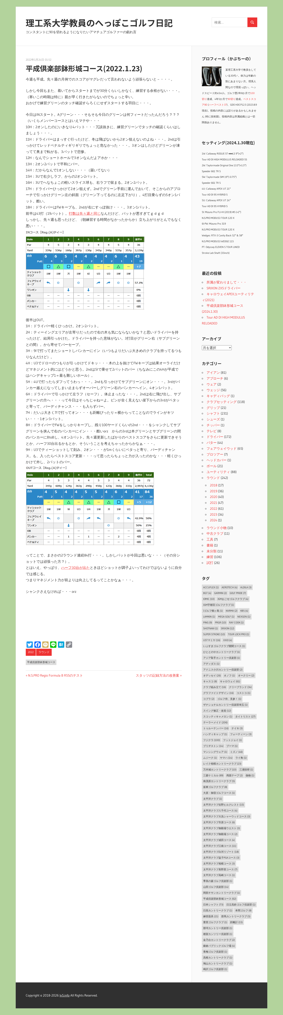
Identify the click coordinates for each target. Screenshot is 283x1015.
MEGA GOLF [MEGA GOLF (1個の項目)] (226, 616)
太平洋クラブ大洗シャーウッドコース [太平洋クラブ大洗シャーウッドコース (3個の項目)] (226, 816)
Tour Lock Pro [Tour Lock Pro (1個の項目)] (238, 634)
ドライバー (215, 437)
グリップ (213, 408)
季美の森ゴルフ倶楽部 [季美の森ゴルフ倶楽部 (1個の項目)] (217, 881)
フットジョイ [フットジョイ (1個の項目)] (232, 740)
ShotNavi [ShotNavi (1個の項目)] (210, 628)
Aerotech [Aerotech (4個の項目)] (229, 587)
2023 (213, 514)
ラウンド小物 (217, 528)
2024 (213, 520)
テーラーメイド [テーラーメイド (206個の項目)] (215, 722)
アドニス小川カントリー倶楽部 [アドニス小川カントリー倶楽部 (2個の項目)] (223, 669)
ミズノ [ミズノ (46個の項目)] (236, 751)
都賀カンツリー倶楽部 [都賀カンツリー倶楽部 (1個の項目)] (217, 934)
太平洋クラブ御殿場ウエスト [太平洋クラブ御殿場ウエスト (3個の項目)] (221, 828)
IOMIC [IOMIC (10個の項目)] (209, 598)
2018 (213, 485)
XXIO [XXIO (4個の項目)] (227, 640)
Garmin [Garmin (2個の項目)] (220, 593)
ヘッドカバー (217, 460)
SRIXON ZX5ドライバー (224, 288)
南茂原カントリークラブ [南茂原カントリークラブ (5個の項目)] (219, 781)
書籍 (210, 545)
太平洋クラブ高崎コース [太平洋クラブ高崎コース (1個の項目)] (219, 875)
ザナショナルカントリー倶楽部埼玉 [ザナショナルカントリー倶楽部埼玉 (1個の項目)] (225, 704)
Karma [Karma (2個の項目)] (231, 610)
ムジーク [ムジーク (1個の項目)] (210, 757)
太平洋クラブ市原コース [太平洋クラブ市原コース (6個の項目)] (219, 822)
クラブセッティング (222, 402)
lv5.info (65, 995)
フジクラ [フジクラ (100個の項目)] (211, 740)
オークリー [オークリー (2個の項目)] (246, 675)
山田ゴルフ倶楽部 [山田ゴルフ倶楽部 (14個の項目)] (216, 886)
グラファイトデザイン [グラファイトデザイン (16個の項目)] (218, 692)
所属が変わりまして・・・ (227, 282)
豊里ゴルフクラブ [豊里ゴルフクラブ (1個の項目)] (215, 922)
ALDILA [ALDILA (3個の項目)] (246, 587)
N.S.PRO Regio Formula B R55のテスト (55, 675)
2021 (213, 503)
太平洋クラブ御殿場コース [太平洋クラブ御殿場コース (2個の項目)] (220, 834)
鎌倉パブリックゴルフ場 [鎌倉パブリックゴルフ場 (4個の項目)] (219, 945)
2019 (213, 491)
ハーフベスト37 (218, 104)
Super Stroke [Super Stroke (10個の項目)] (214, 634)
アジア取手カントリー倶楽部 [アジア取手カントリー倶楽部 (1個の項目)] (221, 657)
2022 (31, 652)
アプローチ (215, 378)
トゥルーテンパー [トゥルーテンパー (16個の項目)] (216, 728)
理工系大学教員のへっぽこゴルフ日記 (99, 22)
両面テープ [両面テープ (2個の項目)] (234, 775)
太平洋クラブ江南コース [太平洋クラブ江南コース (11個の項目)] (219, 845)
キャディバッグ (218, 396)
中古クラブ (215, 533)
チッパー (213, 425)
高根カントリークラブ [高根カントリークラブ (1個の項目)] (217, 957)
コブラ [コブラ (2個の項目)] (208, 698)
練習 (210, 557)
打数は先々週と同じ (85, 213)
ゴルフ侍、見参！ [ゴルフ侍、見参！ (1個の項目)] (229, 698)
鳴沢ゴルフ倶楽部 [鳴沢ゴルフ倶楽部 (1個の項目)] (215, 969)
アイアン (213, 372)
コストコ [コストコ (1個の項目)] (243, 692)
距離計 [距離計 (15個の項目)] (236, 922)
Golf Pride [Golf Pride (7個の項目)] (238, 593)
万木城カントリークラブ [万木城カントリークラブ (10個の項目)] (219, 769)
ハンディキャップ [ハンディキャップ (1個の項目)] (215, 734)
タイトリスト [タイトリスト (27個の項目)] (245, 716)
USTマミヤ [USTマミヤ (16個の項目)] (211, 640)
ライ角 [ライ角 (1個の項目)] (241, 757)
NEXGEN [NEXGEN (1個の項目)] (243, 616)
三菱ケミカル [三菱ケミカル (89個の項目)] (213, 775)
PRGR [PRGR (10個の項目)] (220, 622)
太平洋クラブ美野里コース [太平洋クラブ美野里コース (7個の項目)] (220, 869)
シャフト (213, 413)
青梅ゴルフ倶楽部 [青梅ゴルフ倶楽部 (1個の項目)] (215, 951)
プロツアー (215, 454)
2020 (213, 497)
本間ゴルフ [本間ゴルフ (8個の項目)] (243, 910)
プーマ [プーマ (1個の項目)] (232, 745)
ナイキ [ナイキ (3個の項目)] (237, 728)
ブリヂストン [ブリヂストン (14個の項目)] (213, 745)
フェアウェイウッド (222, 448)
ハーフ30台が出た (75, 568)
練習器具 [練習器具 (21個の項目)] (210, 916)
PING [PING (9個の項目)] (207, 622)
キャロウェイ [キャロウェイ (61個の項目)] (230, 681)
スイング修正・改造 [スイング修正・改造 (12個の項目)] (217, 710)
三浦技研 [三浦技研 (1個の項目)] (246, 769)
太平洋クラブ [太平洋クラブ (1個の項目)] (212, 798)
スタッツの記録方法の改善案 (157, 675)
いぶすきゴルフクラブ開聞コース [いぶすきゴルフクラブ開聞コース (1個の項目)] (224, 646)
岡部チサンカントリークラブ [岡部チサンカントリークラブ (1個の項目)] (221, 892)
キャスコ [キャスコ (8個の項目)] (210, 681)
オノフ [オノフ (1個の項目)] (229, 675)
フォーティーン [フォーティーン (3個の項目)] (241, 734)
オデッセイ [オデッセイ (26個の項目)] (212, 675)
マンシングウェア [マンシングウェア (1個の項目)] (215, 751)
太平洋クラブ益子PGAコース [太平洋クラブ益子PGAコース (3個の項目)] (221, 857)
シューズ (213, 419)
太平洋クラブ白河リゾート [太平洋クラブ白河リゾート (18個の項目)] (221, 851)
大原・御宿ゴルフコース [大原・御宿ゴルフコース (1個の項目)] (219, 792)
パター (212, 442)
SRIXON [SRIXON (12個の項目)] (227, 628)
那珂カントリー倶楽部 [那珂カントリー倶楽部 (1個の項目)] (217, 928)
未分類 (212, 551)
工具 (210, 539)
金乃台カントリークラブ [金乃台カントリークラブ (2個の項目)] (219, 939)
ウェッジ (213, 390)
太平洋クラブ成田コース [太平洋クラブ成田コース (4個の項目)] (219, 839)
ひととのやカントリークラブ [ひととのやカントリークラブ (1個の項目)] (221, 651)
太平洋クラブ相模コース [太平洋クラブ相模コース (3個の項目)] (219, 863)
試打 (210, 563)
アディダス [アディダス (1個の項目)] (211, 663)
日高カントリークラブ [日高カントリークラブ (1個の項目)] (217, 910)
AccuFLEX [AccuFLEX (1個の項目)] (211, 587)
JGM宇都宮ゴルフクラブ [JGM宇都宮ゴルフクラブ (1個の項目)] (218, 604)
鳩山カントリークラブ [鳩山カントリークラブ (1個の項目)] (217, 963)
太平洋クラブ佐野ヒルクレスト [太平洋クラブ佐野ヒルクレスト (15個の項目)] (223, 804)
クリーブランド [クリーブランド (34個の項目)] (240, 687)
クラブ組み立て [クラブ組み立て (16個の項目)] (214, 687)
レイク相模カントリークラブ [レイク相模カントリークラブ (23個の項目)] (222, 763)
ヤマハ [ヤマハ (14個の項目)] (226, 757)
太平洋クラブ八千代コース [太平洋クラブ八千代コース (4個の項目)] (220, 810)
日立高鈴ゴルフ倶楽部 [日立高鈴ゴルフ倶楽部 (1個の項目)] (240, 904)
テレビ (212, 431)
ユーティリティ (218, 472)
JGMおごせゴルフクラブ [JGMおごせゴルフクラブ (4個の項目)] (233, 598)
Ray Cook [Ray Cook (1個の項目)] (236, 622)
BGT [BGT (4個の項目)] (207, 593)
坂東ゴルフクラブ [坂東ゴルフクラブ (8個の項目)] (215, 786)
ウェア (212, 384)
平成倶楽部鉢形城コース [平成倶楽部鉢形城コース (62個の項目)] (219, 898)
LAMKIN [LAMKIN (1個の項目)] (209, 616)
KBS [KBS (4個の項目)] (244, 610)
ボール (212, 466)
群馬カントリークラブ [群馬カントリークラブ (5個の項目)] (235, 916)
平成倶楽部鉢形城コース (41, 662)
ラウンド (44, 652)
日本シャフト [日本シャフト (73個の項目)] (213, 904)
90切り (232, 99)
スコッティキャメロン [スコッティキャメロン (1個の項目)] (217, 716)
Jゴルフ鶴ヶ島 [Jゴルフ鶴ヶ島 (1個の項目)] (213, 610)
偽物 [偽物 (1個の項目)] (250, 775)
